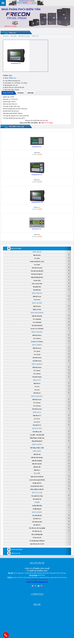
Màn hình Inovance (37, 408)
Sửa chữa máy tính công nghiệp (37, 527)
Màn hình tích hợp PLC (37, 273)
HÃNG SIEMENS (37, 363)
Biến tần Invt (37, 383)
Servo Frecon (37, 299)
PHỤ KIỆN (37, 473)
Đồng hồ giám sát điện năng (37, 437)
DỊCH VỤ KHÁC (37, 511)
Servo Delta (37, 264)
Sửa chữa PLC (37, 524)
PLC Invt (37, 386)
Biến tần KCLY (37, 415)
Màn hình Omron (37, 357)
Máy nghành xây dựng (37, 495)
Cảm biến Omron (37, 360)
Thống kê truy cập (15, 552)
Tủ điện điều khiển (37, 505)
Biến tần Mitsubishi (37, 315)
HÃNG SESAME (37, 302)
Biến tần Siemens (37, 367)
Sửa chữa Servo (37, 518)
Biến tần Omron (37, 347)
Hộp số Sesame (37, 305)
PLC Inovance (37, 402)
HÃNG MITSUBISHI (37, 312)
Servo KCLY (37, 421)
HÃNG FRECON (37, 292)
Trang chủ (6, 36)
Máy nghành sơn (37, 498)
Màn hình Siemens (37, 376)
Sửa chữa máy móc (37, 530)
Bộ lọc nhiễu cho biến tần (37, 488)
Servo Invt (37, 389)
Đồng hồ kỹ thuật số (37, 440)
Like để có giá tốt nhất (16, 549)
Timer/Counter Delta (37, 283)
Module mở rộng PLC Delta (37, 261)
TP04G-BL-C (37, 179)
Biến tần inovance (37, 399)
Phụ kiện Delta (37, 289)
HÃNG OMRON (37, 344)
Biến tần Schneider (37, 463)
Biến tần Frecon (37, 296)
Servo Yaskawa (37, 338)
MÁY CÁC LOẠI (37, 492)
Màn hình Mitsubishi (37, 325)
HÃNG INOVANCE (37, 395)
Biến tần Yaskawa (37, 334)
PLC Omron (37, 350)
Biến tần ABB (37, 466)
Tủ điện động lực (37, 508)
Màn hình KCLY (37, 424)
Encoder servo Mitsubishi (37, 328)
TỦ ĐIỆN (37, 502)
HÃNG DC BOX (37, 428)
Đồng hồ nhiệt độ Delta (37, 276)
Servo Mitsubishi (37, 321)
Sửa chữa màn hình (37, 521)
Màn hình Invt (37, 392)
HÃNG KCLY (37, 411)
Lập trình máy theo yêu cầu (37, 543)
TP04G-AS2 (37, 234)
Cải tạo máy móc (37, 537)
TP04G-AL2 (12, 33)
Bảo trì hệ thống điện (36, 533)
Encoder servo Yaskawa (37, 341)
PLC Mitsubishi (37, 318)
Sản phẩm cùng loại (16, 126)
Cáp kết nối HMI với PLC (37, 485)
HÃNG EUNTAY (37, 444)
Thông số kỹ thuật (8, 93)
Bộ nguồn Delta (37, 286)
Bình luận (30, 93)
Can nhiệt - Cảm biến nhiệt (37, 434)
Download (21, 93)
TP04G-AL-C (37, 206)
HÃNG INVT (37, 379)
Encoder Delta (37, 280)
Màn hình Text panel (24, 36)
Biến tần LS (37, 469)
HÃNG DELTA (37, 251)
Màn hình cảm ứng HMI (37, 270)
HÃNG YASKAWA (37, 331)
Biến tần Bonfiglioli (37, 460)
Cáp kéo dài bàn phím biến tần (37, 479)
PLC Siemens (37, 370)
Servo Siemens (37, 373)
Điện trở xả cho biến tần (37, 476)
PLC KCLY (37, 418)
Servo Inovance (37, 405)
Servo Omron (37, 354)
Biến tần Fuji (37, 453)
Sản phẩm (13, 36)
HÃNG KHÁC (37, 450)
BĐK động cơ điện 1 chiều (37, 447)
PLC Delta (37, 257)
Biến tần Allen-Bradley (37, 457)
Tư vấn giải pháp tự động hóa (37, 540)
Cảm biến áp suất (36, 431)
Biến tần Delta (37, 254)
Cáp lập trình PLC (37, 482)
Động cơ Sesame (37, 309)
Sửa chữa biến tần (37, 515)
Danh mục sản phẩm (16, 247)
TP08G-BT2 (37, 152)
